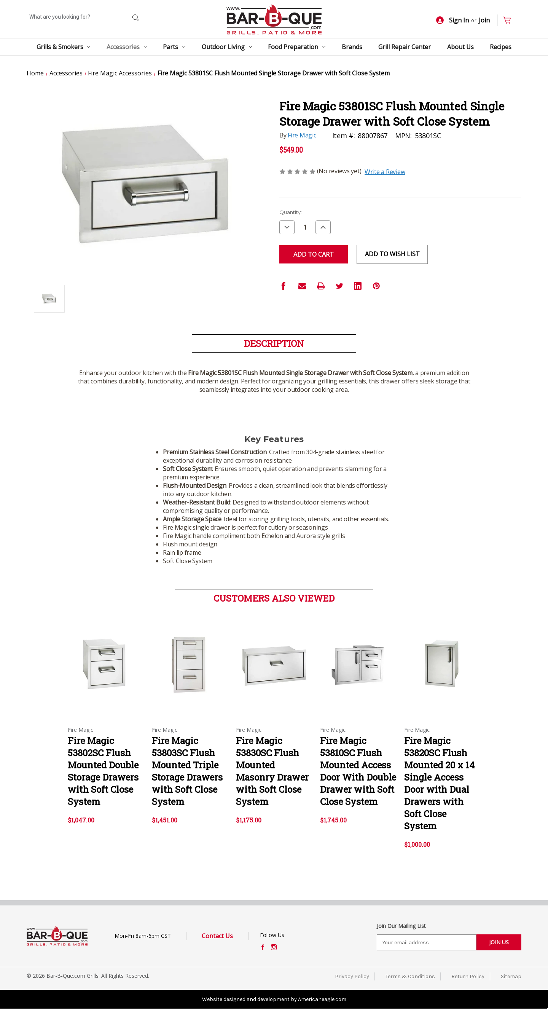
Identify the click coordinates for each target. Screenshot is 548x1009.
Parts (174, 47)
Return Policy (467, 976)
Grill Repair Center (404, 47)
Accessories (127, 47)
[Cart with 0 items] (510, 20)
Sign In (452, 20)
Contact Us (217, 936)
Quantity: (290, 212)
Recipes (500, 47)
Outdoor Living (227, 47)
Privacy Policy (352, 976)
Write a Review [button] (385, 172)
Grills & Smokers (64, 47)
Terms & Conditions (410, 976)
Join (484, 20)
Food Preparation (296, 47)
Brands (352, 47)
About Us (460, 47)
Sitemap (511, 976)
